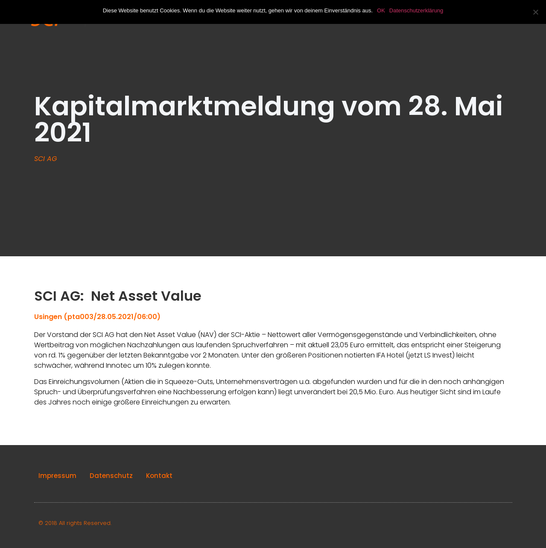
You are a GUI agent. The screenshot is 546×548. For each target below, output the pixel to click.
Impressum (57, 475)
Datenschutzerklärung (416, 10)
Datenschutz (111, 475)
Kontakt (159, 475)
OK (381, 10)
